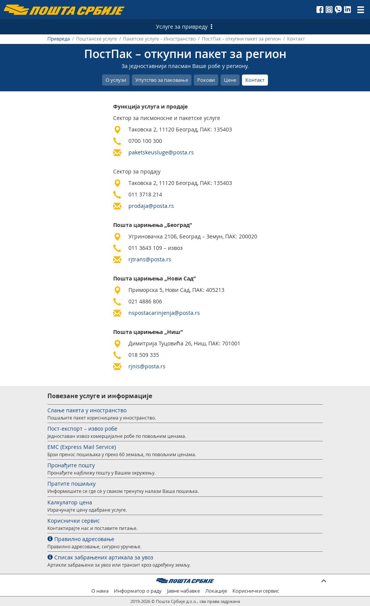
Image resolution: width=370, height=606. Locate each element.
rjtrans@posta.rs (149, 259)
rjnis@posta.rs (147, 366)
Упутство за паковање (161, 79)
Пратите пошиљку (71, 483)
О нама (100, 591)
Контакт (255, 79)
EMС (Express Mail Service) (81, 446)
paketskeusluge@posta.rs (161, 152)
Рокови (206, 79)
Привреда (58, 39)
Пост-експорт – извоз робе (82, 428)
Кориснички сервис (73, 520)
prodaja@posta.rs (151, 205)
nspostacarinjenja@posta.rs (164, 312)
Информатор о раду (138, 591)
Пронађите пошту (71, 465)
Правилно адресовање (80, 539)
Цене (230, 79)
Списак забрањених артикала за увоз (100, 557)
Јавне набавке (183, 591)
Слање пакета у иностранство (87, 410)
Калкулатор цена (69, 502)
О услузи (115, 79)
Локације (216, 591)
